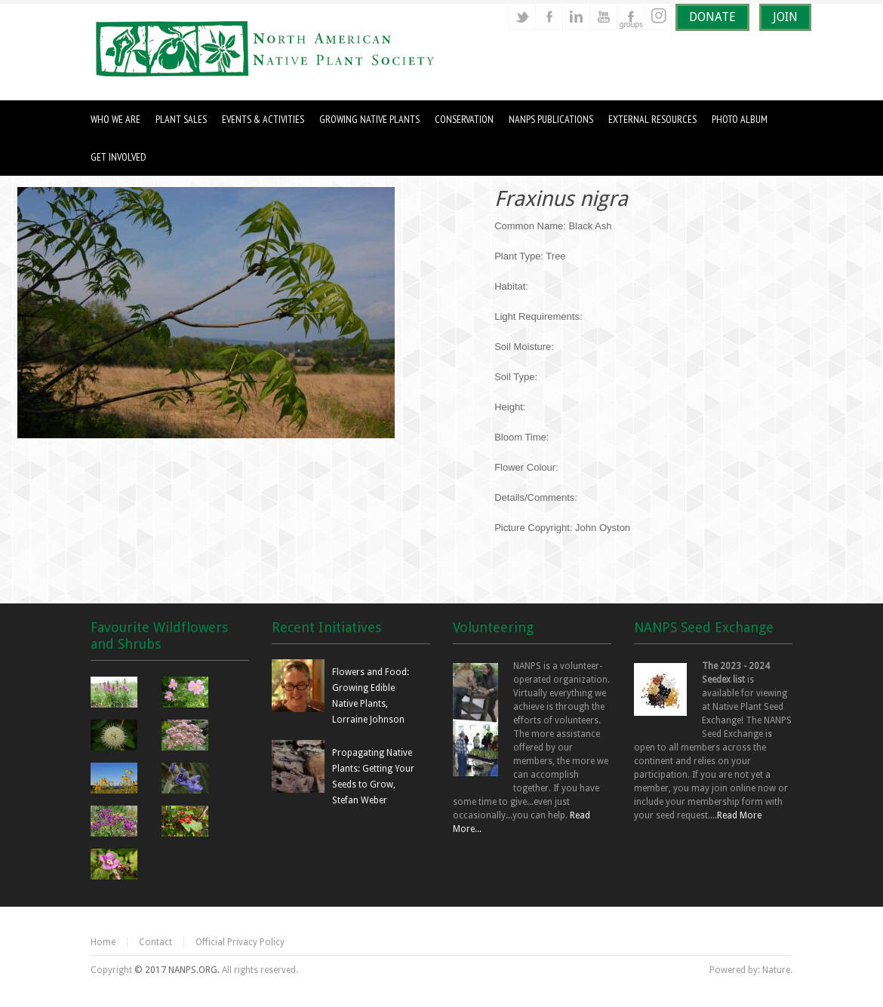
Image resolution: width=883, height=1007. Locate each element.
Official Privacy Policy (240, 942)
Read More (739, 815)
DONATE (712, 17)
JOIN (785, 17)
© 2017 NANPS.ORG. (177, 970)
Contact (155, 942)
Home (103, 942)
